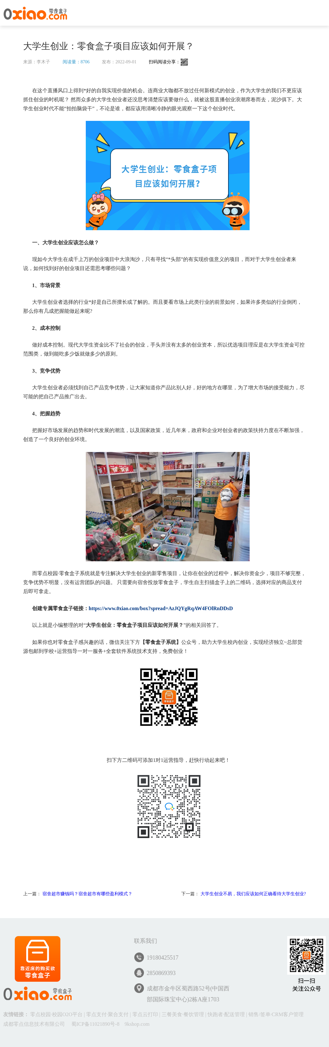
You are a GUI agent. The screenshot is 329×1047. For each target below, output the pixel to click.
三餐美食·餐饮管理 (183, 1014)
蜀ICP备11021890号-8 (95, 1024)
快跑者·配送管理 (226, 1014)
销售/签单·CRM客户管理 (276, 1014)
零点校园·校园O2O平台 (56, 1014)
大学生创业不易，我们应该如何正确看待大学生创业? (253, 893)
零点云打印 (145, 1014)
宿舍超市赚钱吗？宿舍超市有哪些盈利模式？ (87, 893)
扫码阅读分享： (168, 61)
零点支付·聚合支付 (107, 1014)
